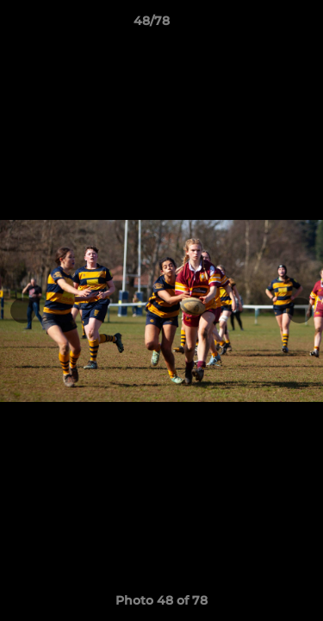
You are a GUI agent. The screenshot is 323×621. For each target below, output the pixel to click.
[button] (261, 25)
